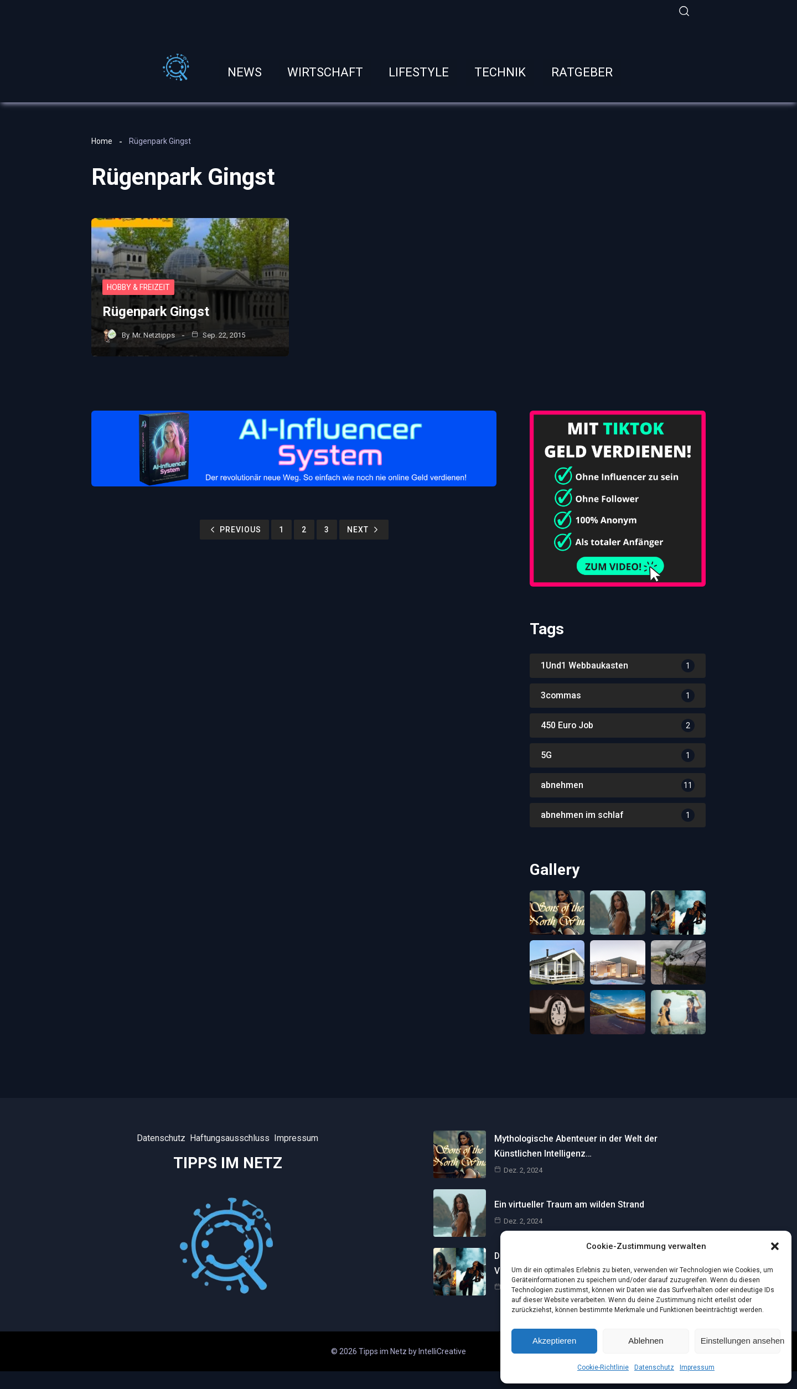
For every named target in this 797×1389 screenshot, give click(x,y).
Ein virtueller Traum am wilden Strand (569, 1205)
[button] (774, 1246)
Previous (234, 529)
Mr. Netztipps (153, 333)
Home (101, 140)
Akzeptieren (554, 1340)
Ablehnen (645, 1340)
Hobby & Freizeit (139, 286)
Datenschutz (654, 1367)
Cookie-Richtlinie (603, 1367)
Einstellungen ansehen (740, 1340)
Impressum (697, 1367)
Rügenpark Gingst (156, 310)
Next (364, 529)
